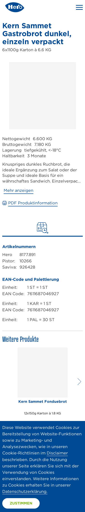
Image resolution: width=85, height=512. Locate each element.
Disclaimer (57, 453)
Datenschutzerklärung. (24, 491)
